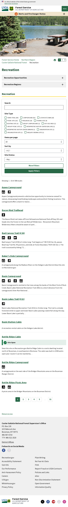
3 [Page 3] (28, 399)
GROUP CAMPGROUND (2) (31, 124)
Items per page (11, 137)
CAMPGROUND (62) (29, 118)
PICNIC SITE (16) (12, 121)
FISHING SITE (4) (42, 121)
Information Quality (43, 487)
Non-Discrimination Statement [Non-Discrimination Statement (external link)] (47, 479)
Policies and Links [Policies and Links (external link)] (42, 472)
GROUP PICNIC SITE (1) (14, 126)
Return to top (7, 414)
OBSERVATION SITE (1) (47, 129)
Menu (65, 9)
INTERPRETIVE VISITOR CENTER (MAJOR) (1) (41, 126)
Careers (5, 476)
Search (8, 103)
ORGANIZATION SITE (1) (15, 132)
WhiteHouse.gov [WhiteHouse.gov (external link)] (8, 483)
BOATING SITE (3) (12, 124)
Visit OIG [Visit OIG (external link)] (5, 465)
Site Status (10, 155)
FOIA (37, 465)
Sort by (8, 146)
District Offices (8, 442)
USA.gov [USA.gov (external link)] (5, 479)
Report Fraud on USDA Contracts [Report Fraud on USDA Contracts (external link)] (48, 468)
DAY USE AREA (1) (50, 124)
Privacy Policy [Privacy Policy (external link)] (7, 487)
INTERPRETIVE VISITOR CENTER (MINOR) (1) (21, 129)
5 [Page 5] (39, 399)
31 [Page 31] (50, 399)
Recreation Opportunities (15, 78)
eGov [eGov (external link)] (37, 476)
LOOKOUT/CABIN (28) (47, 118)
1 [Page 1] (17, 399)
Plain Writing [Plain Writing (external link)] (40, 457)
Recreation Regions (12, 84)
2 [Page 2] (23, 399)
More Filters (34, 165)
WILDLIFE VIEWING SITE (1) (35, 132)
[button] (54, 59)
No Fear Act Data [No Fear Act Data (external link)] (42, 461)
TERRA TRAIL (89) (12, 118)
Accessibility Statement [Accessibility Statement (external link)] (11, 461)
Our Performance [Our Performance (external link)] (9, 468)
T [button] (59, 60)
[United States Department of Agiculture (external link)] (5, 8)
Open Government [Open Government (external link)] (42, 483)
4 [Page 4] (34, 399)
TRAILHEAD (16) (27, 121)
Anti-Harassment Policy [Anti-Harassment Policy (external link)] (11, 472)
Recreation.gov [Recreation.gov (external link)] (8, 457)
